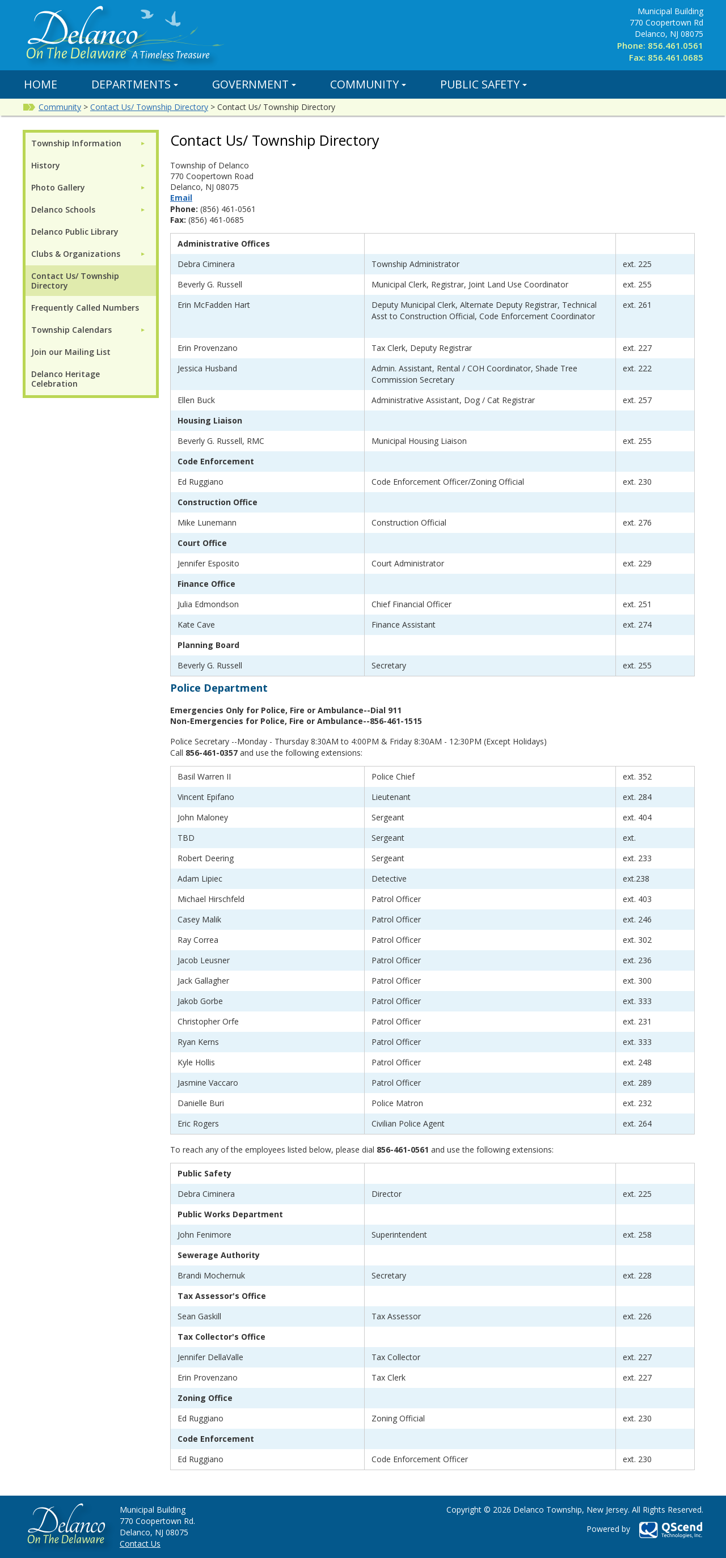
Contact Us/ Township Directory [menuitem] (75, 280)
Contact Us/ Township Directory (149, 106)
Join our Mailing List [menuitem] (71, 351)
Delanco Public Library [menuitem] (75, 231)
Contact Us (140, 1543)
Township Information (76, 143)
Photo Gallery (58, 187)
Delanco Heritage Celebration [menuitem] (65, 379)
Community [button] (368, 84)
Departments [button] (134, 84)
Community (60, 106)
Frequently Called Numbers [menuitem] (85, 307)
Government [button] (254, 84)
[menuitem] (88, 143)
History (45, 165)
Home (40, 84)
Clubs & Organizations (75, 253)
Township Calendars (71, 329)
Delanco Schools (63, 209)
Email (181, 197)
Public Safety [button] (483, 84)
